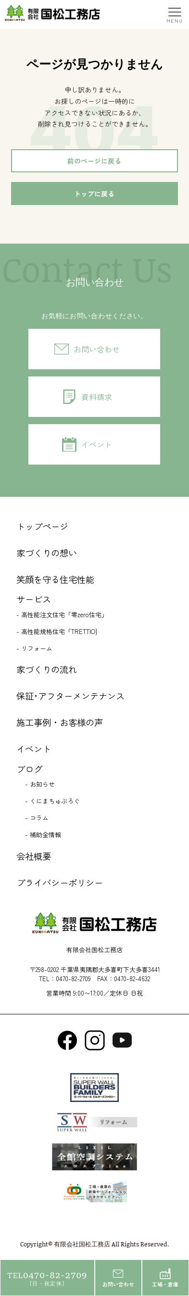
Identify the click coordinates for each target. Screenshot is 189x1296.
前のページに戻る (94, 161)
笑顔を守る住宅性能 (55, 579)
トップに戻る (94, 193)
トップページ (42, 526)
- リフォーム (34, 648)
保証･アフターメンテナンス (70, 695)
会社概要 (33, 856)
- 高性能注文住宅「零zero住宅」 (62, 614)
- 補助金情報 (43, 834)
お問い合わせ (97, 349)
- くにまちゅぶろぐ (52, 800)
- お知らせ (40, 784)
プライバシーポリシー (59, 882)
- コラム (37, 817)
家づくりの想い (46, 552)
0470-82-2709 (73, 978)
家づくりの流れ (46, 669)
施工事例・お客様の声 (59, 722)
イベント (96, 444)
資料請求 (96, 396)
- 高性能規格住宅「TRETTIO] (56, 631)
